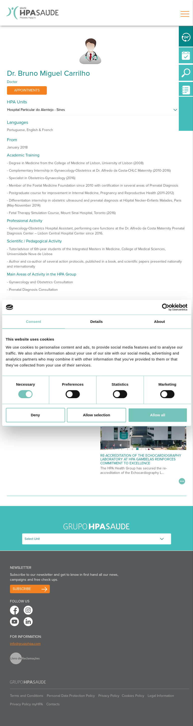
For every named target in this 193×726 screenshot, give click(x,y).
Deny (35, 415)
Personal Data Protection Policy (71, 696)
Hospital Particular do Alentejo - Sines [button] (36, 110)
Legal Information (161, 696)
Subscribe (22, 589)
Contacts (53, 704)
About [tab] (159, 321)
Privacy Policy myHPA (26, 704)
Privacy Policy (108, 696)
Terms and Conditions (26, 696)
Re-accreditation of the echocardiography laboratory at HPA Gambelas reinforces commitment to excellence (140, 459)
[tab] (96, 111)
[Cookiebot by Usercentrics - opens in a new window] (165, 307)
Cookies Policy (133, 696)
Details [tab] (96, 321)
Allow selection (96, 415)
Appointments (27, 90)
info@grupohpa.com (25, 644)
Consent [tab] (33, 321)
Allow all (157, 415)
